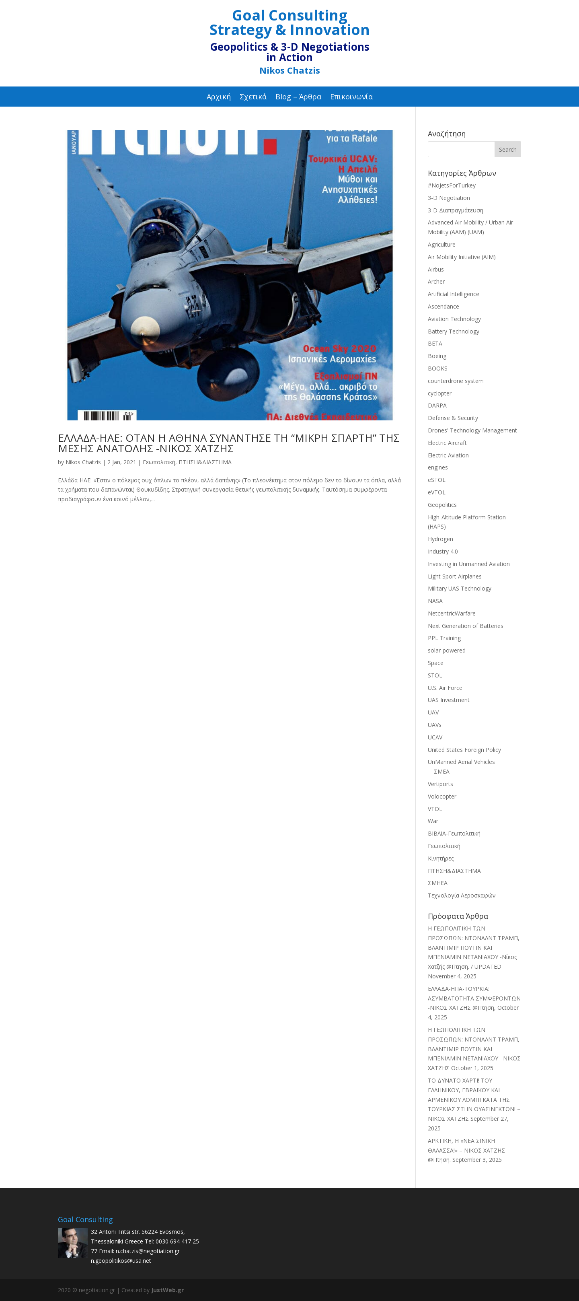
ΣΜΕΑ (442, 771)
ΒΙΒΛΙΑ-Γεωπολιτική (454, 833)
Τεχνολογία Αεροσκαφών (462, 895)
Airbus (436, 269)
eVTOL (437, 492)
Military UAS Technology (459, 588)
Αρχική (219, 97)
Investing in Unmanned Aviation (469, 564)
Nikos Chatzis (83, 462)
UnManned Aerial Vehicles (461, 762)
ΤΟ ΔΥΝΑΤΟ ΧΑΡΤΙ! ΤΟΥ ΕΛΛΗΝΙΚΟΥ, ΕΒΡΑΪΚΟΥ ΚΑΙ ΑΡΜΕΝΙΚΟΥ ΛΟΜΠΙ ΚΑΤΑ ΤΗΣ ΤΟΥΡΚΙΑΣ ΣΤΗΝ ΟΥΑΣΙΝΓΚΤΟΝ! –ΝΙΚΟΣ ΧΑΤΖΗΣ (474, 1099)
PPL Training (444, 638)
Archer (436, 281)
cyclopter (440, 393)
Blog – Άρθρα (298, 97)
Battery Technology (453, 331)
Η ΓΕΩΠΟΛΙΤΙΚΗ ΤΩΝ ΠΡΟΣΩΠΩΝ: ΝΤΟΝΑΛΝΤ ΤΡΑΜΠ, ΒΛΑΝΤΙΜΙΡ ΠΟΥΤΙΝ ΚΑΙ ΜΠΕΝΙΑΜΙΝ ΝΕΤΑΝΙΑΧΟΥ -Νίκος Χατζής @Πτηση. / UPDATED (473, 947)
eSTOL (437, 480)
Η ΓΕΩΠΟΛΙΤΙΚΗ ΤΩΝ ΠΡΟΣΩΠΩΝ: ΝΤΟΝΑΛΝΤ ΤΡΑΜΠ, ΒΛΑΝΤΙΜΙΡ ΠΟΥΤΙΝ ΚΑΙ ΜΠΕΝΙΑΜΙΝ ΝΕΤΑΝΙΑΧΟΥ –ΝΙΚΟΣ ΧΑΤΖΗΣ (474, 1049)
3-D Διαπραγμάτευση (455, 210)
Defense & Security (453, 418)
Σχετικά (253, 97)
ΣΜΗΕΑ (438, 883)
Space (435, 663)
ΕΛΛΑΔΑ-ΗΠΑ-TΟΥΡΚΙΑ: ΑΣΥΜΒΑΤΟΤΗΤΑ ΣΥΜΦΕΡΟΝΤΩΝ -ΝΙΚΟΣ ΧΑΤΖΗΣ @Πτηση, (474, 998)
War (433, 821)
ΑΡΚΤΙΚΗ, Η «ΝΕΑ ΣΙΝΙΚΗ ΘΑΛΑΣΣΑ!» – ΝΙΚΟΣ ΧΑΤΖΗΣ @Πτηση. (466, 1150)
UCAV (435, 737)
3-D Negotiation (449, 198)
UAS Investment (449, 700)
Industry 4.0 (443, 551)
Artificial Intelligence (453, 294)
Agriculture (442, 244)
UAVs (434, 725)
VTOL (435, 809)
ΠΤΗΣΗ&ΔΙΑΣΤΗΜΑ (205, 462)
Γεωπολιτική (159, 462)
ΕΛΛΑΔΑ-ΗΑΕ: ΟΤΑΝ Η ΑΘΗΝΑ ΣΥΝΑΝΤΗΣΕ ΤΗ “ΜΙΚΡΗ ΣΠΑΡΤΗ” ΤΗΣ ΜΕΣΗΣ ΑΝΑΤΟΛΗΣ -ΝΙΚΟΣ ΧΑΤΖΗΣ (229, 442)
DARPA (437, 405)
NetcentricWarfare (452, 613)
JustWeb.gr (167, 1290)
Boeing (437, 356)
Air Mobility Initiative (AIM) (462, 257)
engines (438, 467)
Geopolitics (442, 504)
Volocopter (442, 796)
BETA (435, 343)
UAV (433, 712)
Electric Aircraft (447, 443)
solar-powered (447, 650)
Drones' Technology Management (472, 430)
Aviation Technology (454, 319)
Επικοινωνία (351, 97)
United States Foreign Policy (464, 749)
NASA (435, 601)
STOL (435, 675)
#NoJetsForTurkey (452, 185)
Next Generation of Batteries (465, 626)
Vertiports (440, 784)
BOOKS (438, 368)
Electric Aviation (448, 455)
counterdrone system (456, 381)
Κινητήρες (441, 858)
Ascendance (443, 306)
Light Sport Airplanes (455, 576)
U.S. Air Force (445, 688)
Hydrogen (440, 539)
